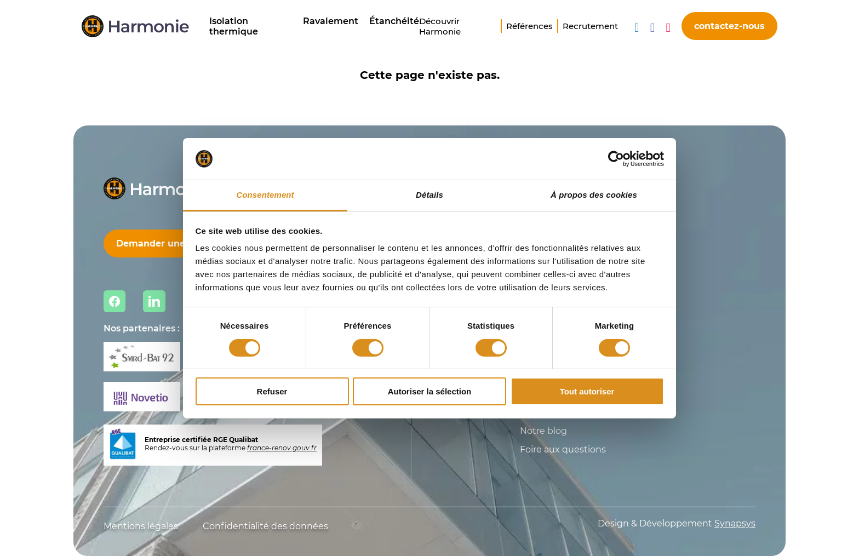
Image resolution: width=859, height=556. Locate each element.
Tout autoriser (587, 391)
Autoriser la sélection (430, 391)
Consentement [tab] (265, 194)
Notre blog (543, 431)
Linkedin (154, 301)
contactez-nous (729, 26)
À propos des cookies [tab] (594, 194)
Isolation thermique (233, 26)
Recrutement (590, 26)
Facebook (114, 301)
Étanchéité (394, 21)
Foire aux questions (563, 449)
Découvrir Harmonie (440, 26)
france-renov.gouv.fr (282, 448)
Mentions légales (141, 526)
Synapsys (734, 523)
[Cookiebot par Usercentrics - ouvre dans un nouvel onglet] (616, 159)
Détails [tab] (429, 194)
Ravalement (330, 21)
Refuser (272, 391)
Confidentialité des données (265, 526)
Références (529, 26)
